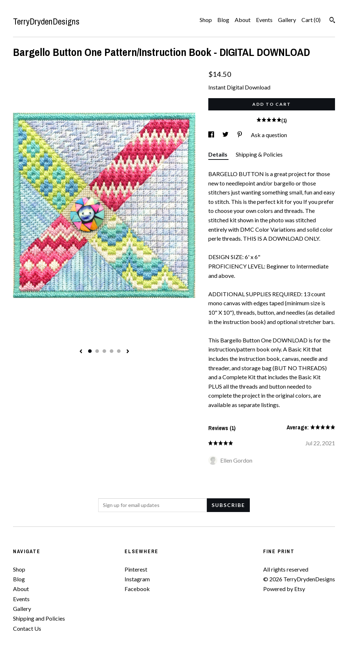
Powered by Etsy (284, 588)
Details (218, 154)
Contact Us (27, 628)
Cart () (311, 19)
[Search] (332, 21)
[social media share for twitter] (226, 134)
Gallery (287, 19)
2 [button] (97, 351)
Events (264, 19)
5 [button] (119, 351)
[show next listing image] (128, 351)
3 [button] (104, 351)
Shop (206, 19)
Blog (223, 19)
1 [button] (90, 351)
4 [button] (111, 351)
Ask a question (269, 134)
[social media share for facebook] (211, 134)
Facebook (137, 588)
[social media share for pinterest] (240, 134)
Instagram (137, 579)
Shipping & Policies (259, 154)
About (243, 19)
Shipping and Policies (39, 618)
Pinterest (136, 569)
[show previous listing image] (81, 351)
